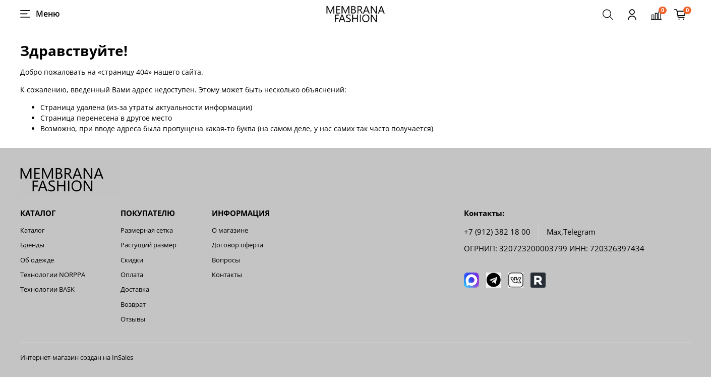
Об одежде (37, 260)
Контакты (227, 275)
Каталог (32, 230)
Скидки (132, 260)
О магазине (230, 230)
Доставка (135, 289)
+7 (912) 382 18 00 (497, 232)
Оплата (132, 275)
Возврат (133, 304)
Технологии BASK (47, 289)
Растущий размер (148, 245)
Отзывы (133, 319)
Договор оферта (237, 245)
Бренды (32, 245)
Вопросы (226, 260)
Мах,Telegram (571, 232)
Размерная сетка (147, 230)
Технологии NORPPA (52, 275)
